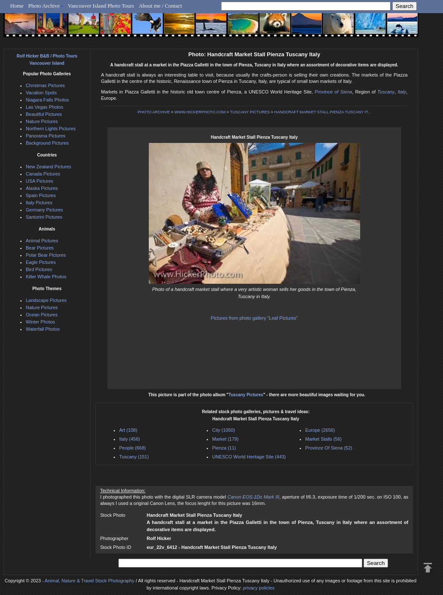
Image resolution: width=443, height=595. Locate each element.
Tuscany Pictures (246, 394)
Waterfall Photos (43, 329)
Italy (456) (129, 438)
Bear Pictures (40, 247)
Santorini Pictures (44, 216)
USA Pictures (39, 181)
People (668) (132, 447)
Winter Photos (40, 321)
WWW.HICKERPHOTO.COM (199, 112)
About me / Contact (160, 6)
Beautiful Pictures (44, 114)
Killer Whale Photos (46, 276)
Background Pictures (47, 142)
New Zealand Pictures (48, 166)
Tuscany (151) (134, 456)
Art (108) (128, 430)
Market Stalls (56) (323, 438)
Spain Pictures (41, 195)
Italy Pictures (39, 202)
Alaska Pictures (42, 188)
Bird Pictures (39, 269)
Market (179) (225, 438)
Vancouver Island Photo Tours (101, 6)
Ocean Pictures (41, 314)
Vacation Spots (41, 92)
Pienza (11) (224, 447)
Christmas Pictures (45, 85)
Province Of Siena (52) (328, 447)
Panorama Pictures (46, 135)
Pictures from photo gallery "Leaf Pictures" (254, 318)
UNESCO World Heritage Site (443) (249, 456)
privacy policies (259, 587)
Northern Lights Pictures (51, 128)
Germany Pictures (44, 209)
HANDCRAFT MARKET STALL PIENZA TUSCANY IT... (322, 112)
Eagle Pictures (41, 262)
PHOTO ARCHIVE (153, 112)
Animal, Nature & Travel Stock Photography (89, 580)
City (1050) (223, 430)
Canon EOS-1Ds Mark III (253, 496)
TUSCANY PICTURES (250, 112)
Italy (402, 91)
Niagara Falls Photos (47, 99)
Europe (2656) (320, 430)
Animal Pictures (42, 240)
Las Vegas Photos (44, 107)
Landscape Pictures (46, 300)
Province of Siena (333, 91)
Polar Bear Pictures (46, 255)
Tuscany (386, 91)
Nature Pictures (42, 121)
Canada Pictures (43, 173)
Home (17, 6)
